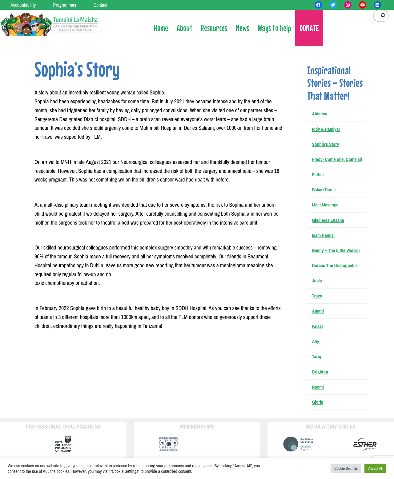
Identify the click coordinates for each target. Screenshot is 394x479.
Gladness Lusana (328, 220)
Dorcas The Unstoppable (334, 265)
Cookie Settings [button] (346, 468)
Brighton (320, 372)
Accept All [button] (375, 468)
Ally (315, 341)
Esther (318, 174)
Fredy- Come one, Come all (337, 159)
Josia (317, 280)
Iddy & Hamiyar (326, 129)
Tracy (317, 296)
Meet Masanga (325, 205)
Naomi (318, 387)
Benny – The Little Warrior (336, 250)
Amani (318, 311)
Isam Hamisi (323, 235)
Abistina (319, 113)
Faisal (317, 326)
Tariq (316, 356)
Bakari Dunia (324, 189)
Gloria (317, 402)
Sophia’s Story (325, 144)
